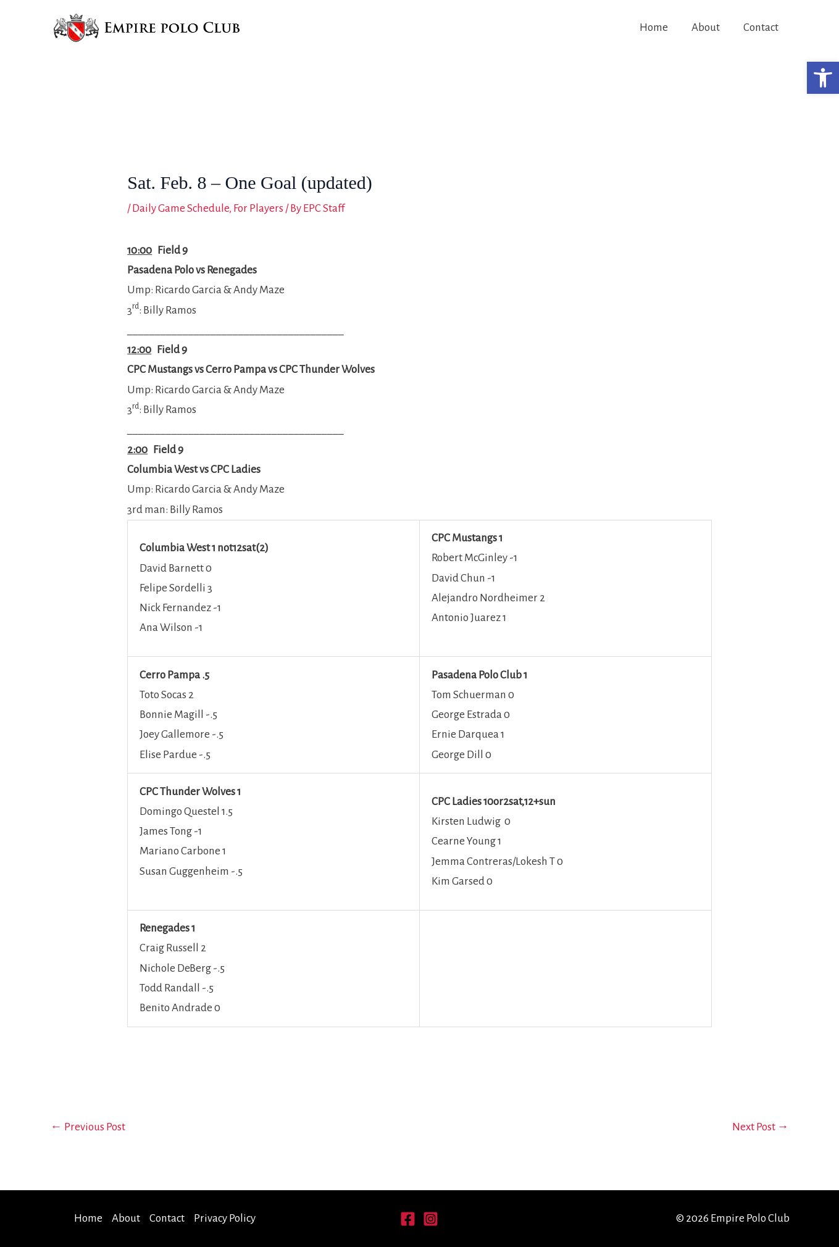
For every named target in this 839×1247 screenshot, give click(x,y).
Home (654, 27)
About (705, 27)
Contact (760, 27)
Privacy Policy (225, 1218)
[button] (823, 78)
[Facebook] (407, 1219)
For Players (258, 208)
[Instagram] (430, 1219)
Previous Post (88, 1127)
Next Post (760, 1127)
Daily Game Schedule (180, 208)
